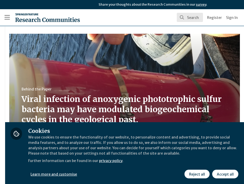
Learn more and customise (115, 173)
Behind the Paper (97, 89)
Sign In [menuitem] (232, 17)
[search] (190, 17)
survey (201, 4)
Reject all (196, 173)
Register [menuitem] (214, 17)
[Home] (47, 17)
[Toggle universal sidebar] (7, 17)
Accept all (224, 173)
